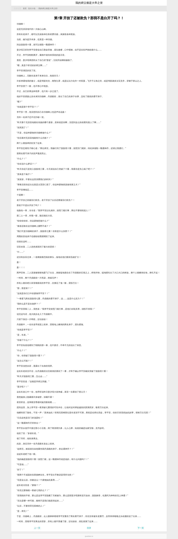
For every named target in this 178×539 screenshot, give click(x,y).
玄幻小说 (31, 8)
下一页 (141, 528)
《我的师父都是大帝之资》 (48, 8)
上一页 (37, 528)
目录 (89, 528)
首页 (25, 8)
